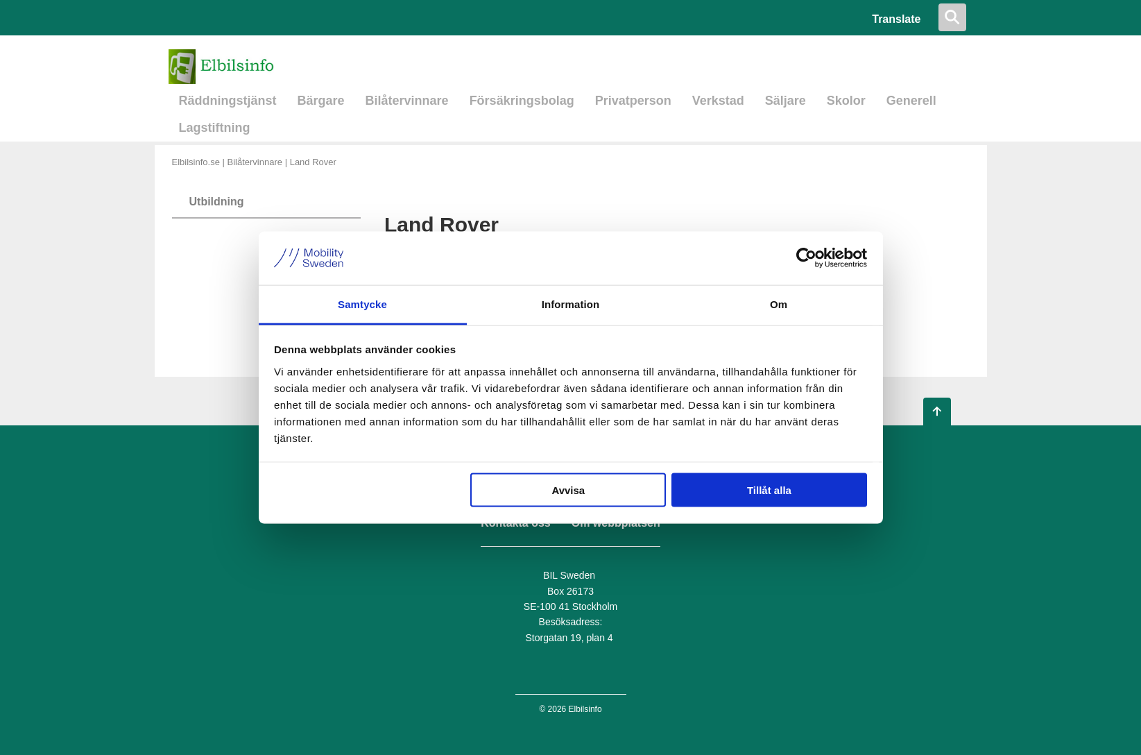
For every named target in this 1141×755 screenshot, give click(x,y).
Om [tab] (778, 303)
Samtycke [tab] (362, 303)
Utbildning (216, 201)
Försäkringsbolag (522, 101)
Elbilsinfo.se (196, 162)
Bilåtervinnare (407, 101)
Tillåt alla (769, 490)
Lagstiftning (214, 128)
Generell (911, 101)
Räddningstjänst (228, 101)
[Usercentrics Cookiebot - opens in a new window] (806, 258)
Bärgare (321, 101)
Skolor (846, 101)
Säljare (785, 101)
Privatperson (633, 101)
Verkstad (718, 101)
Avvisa (568, 490)
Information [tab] (571, 303)
